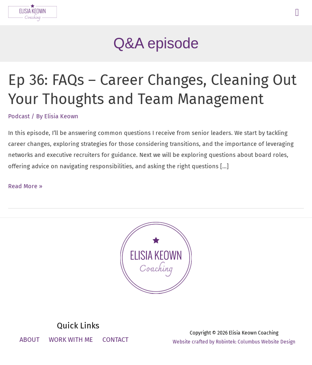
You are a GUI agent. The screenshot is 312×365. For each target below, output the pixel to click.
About (29, 339)
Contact (115, 339)
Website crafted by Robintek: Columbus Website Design (234, 342)
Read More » (25, 186)
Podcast (19, 116)
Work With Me (71, 339)
